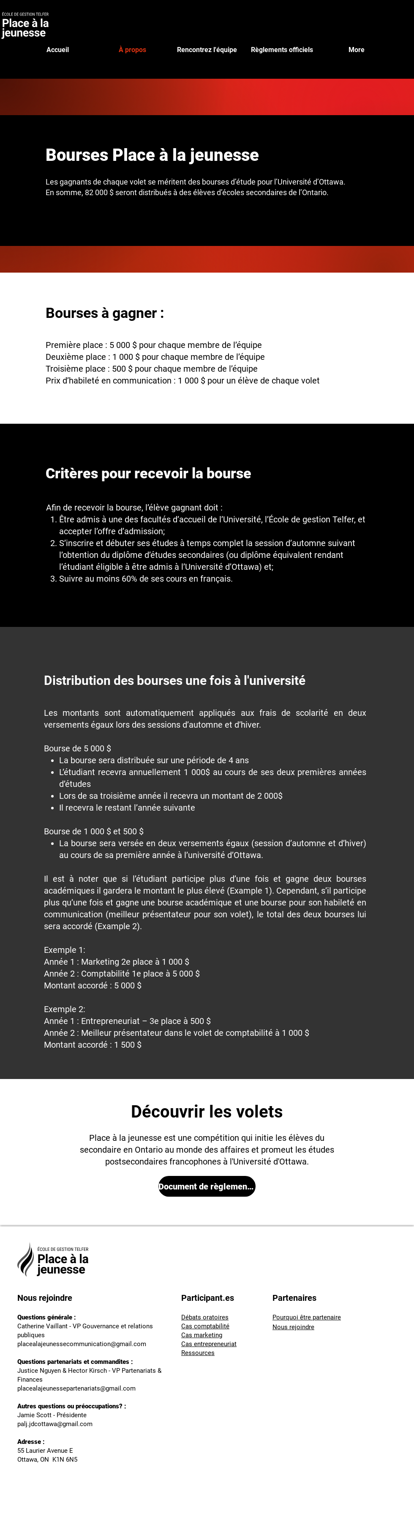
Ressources (198, 1353)
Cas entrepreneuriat (209, 1344)
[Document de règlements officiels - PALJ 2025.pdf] (207, 1186)
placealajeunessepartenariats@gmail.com (76, 1388)
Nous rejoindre (293, 1327)
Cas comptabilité (205, 1326)
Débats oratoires (205, 1317)
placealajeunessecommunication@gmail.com (81, 1344)
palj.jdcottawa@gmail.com (55, 1424)
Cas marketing (201, 1335)
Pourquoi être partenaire (306, 1317)
